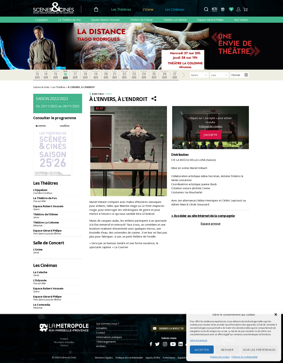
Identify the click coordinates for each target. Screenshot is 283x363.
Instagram (165, 343)
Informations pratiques (109, 337)
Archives (101, 346)
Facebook (150, 343)
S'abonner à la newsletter (171, 328)
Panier (245, 9)
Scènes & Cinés (68, 357)
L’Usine (148, 9)
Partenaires (169, 357)
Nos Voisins (241, 19)
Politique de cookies (220, 356)
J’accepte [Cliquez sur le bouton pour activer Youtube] (210, 135)
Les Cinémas (174, 9)
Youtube (173, 343)
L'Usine (57, 251)
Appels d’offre (153, 357)
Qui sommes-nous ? (107, 323)
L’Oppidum (41, 19)
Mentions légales (104, 357)
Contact (100, 332)
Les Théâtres (121, 9)
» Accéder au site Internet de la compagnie (203, 216)
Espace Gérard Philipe (210, 19)
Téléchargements (106, 341)
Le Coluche (57, 273)
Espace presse (211, 224)
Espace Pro (184, 357)
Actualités (101, 328)
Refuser (227, 349)
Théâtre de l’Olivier (141, 19)
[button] (276, 314)
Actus (214, 9)
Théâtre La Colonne (175, 19)
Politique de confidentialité (245, 356)
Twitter (157, 343)
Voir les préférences (259, 349)
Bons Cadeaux (223, 9)
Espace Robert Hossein (105, 19)
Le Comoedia (57, 306)
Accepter (202, 349)
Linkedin (180, 343)
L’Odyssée (57, 281)
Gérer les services (198, 340)
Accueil (96, 9)
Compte (238, 9)
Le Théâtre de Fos (69, 19)
